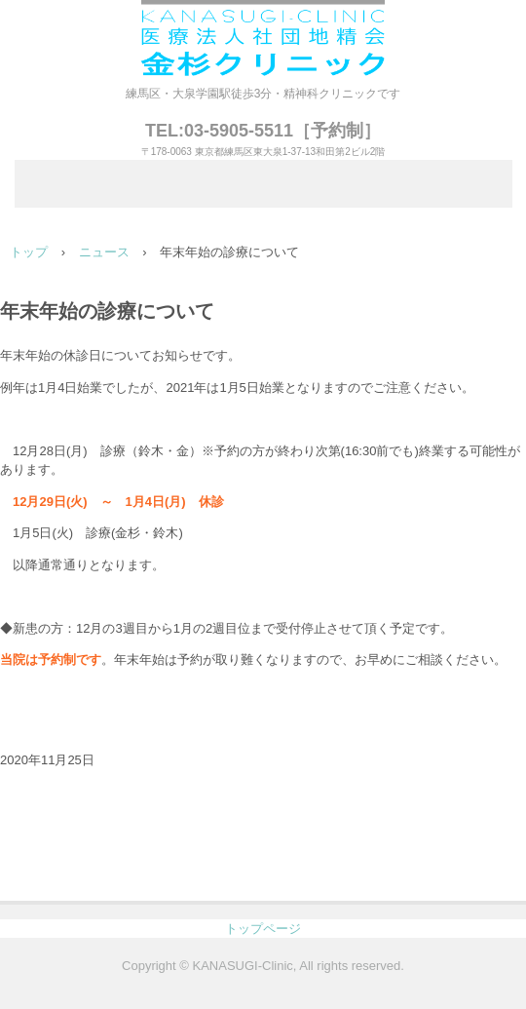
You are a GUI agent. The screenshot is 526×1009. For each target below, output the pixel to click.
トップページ (263, 928)
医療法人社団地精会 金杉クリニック (263, 42)
